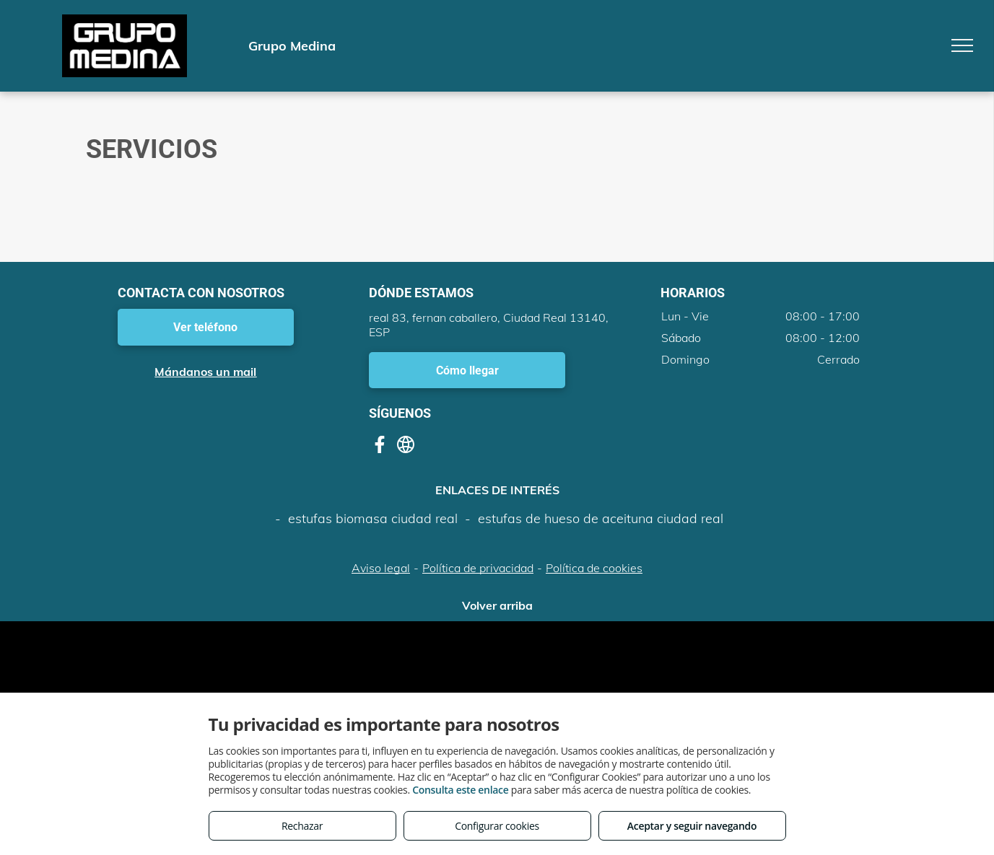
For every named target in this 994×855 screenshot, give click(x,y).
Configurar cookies (497, 826)
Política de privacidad (477, 568)
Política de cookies (594, 568)
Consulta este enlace (460, 790)
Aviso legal (381, 568)
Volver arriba (497, 605)
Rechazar (302, 826)
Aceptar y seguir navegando (692, 826)
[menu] (962, 45)
